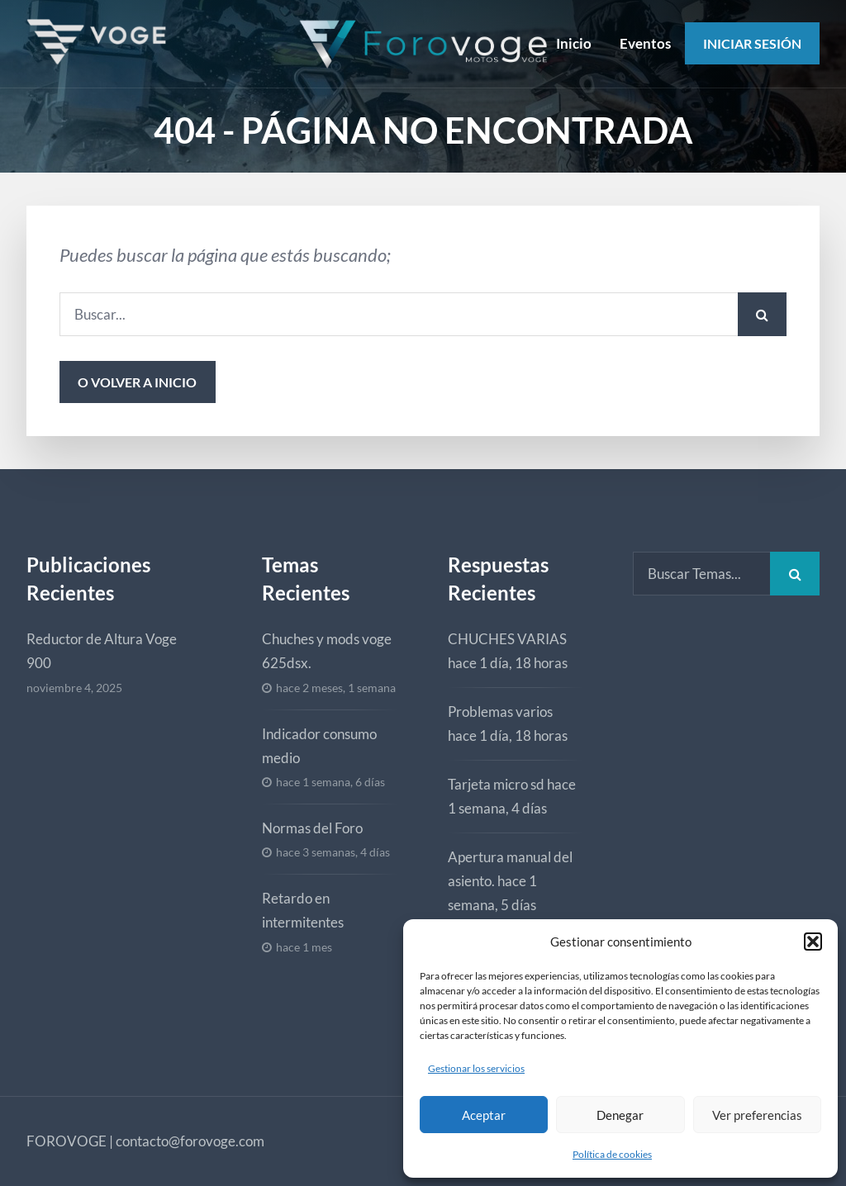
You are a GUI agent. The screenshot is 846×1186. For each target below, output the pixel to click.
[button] (813, 941)
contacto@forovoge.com (190, 1141)
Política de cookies (612, 1154)
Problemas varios (500, 711)
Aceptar (484, 1115)
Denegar (620, 1115)
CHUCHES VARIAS (507, 639)
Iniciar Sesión (752, 43)
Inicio (574, 43)
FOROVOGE (66, 1141)
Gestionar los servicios (476, 1068)
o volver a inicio (137, 382)
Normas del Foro (312, 828)
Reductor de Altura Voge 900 (101, 650)
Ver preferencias (757, 1115)
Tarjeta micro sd (496, 784)
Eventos (645, 43)
